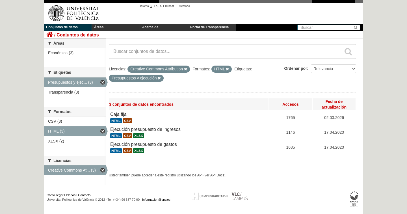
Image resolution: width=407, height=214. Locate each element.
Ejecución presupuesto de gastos (143, 144)
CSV (127, 121)
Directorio (183, 6)
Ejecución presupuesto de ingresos (145, 129)
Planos (71, 195)
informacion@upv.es (156, 199)
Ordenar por (295, 68)
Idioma (147, 6)
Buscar (169, 6)
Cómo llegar (55, 195)
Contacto (84, 195)
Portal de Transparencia (209, 27)
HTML (116, 121)
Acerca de (150, 27)
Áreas (98, 27)
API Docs (217, 175)
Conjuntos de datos (62, 27)
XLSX (138, 136)
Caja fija (118, 114)
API (200, 175)
